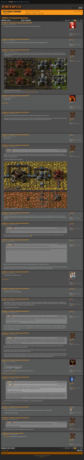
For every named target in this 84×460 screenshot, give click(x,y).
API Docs (27, 1)
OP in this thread (7, 436)
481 (72, 303)
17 (72, 217)
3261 (73, 387)
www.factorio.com (6, 13)
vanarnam (5, 408)
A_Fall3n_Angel (72, 288)
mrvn (70, 239)
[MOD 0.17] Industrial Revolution (15, 17)
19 (72, 43)
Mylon (5, 273)
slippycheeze (72, 223)
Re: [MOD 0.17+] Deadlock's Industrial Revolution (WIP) (17, 23)
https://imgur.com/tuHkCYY (31, 92)
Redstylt (71, 365)
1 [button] (69, 20)
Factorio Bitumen (5, 103)
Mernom (71, 134)
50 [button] (80, 20)
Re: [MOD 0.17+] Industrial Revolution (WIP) (12, 433)
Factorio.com (4, 1)
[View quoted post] (13, 150)
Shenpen (71, 101)
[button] (66, 20)
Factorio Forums (12, 11)
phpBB (39, 455)
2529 (73, 60)
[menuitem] (34, 11)
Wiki (16, 1)
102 (72, 33)
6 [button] (76, 20)
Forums (11, 1)
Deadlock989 (6, 51)
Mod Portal (20, 1)
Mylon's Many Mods (5, 279)
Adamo (5, 300)
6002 (73, 244)
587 (72, 227)
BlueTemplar (72, 382)
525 (72, 282)
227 (72, 106)
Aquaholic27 (72, 212)
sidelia (71, 39)
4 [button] (73, 20)
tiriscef (71, 28)
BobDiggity (3, 403)
